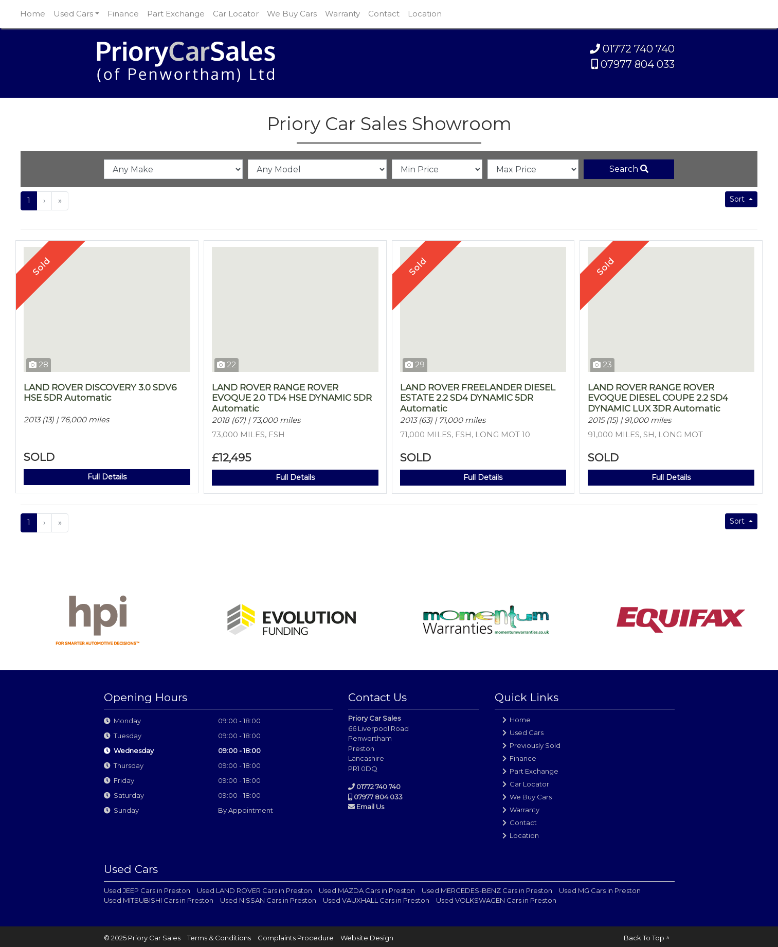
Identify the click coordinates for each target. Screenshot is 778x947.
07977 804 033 (633, 64)
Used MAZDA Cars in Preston (367, 890)
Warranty (342, 14)
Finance (123, 14)
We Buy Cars (292, 14)
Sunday (126, 810)
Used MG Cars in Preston (600, 890)
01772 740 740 (632, 49)
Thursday (128, 765)
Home (32, 14)
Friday (124, 780)
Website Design (366, 938)
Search (628, 169)
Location (425, 14)
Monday (127, 721)
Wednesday (134, 750)
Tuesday (127, 735)
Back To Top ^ (647, 938)
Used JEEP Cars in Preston (147, 890)
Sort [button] (738, 199)
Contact (384, 14)
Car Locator (236, 14)
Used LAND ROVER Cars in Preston (254, 890)
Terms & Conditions (219, 938)
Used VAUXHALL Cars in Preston (376, 900)
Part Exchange (176, 14)
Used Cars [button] (73, 14)
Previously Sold (535, 745)
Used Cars (527, 732)
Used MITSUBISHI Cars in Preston (158, 900)
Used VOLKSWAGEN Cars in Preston (496, 900)
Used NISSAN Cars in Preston (268, 900)
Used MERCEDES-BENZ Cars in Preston (487, 890)
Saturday (129, 795)
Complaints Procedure (296, 938)
